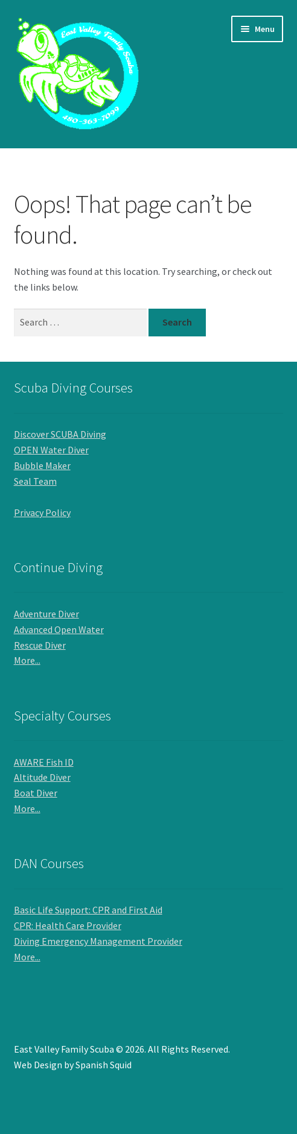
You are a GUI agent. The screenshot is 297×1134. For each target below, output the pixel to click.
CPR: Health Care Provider (67, 925)
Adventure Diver (46, 614)
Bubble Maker (42, 465)
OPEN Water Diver (51, 450)
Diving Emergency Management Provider (98, 941)
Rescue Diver (40, 645)
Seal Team (35, 481)
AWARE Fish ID (44, 762)
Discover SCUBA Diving (60, 434)
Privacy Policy (42, 512)
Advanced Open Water (59, 629)
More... (27, 660)
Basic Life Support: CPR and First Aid (88, 910)
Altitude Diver (42, 777)
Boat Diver (35, 793)
